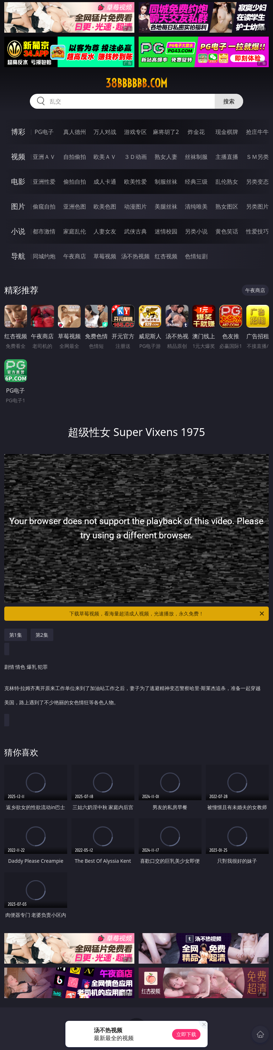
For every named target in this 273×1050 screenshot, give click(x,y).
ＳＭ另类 (257, 157)
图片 (18, 206)
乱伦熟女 (226, 181)
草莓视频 (104, 256)
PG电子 (43, 132)
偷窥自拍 (44, 206)
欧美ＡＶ (104, 157)
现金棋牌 (226, 132)
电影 (18, 181)
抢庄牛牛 (257, 132)
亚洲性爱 (44, 181)
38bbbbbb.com (136, 83)
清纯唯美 (196, 206)
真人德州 (74, 132)
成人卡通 (104, 181)
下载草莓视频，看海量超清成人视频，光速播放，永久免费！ (167, 613)
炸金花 (196, 132)
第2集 (42, 634)
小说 (18, 231)
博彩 (18, 131)
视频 (18, 156)
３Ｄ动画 (135, 157)
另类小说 (196, 231)
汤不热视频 (135, 256)
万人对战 (104, 132)
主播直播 (226, 157)
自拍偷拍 (74, 157)
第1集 (15, 634)
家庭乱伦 (74, 231)
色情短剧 (196, 256)
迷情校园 (166, 231)
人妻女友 (104, 231)
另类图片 (257, 206)
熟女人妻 (166, 157)
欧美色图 (104, 206)
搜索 (229, 101)
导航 (18, 256)
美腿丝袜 (166, 206)
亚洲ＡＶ (44, 157)
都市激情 (44, 231)
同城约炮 (44, 256)
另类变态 (257, 181)
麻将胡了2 (166, 132)
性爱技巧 (257, 231)
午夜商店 (74, 256)
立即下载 (186, 1034)
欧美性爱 (135, 181)
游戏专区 (135, 132)
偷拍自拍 (74, 181)
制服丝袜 (166, 181)
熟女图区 (226, 206)
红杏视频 (166, 256)
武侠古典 (135, 231)
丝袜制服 (196, 157)
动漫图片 (135, 206)
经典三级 (196, 181)
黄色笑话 (226, 231)
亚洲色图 (74, 206)
